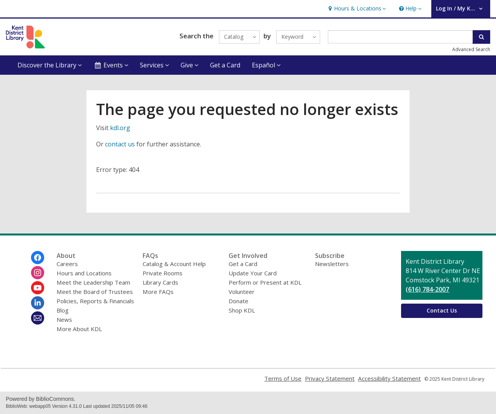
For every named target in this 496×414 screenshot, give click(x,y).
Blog (63, 310)
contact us (120, 144)
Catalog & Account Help (174, 264)
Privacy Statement (330, 378)
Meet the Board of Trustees (95, 291)
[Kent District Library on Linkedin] (37, 302)
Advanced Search (471, 49)
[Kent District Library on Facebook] (37, 257)
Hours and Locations (84, 273)
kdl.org (120, 128)
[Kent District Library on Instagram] (37, 272)
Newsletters (332, 264)
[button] (356, 8)
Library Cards (160, 282)
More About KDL (79, 329)
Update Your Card (253, 273)
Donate (238, 301)
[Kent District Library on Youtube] (37, 287)
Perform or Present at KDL (265, 282)
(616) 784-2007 (427, 289)
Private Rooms (163, 273)
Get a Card (225, 65)
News (64, 319)
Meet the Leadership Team (93, 282)
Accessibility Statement (389, 378)
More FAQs (158, 291)
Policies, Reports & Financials (95, 301)
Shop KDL (242, 310)
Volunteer (242, 291)
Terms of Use (282, 378)
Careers (67, 264)
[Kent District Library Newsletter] (37, 318)
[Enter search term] (400, 36)
